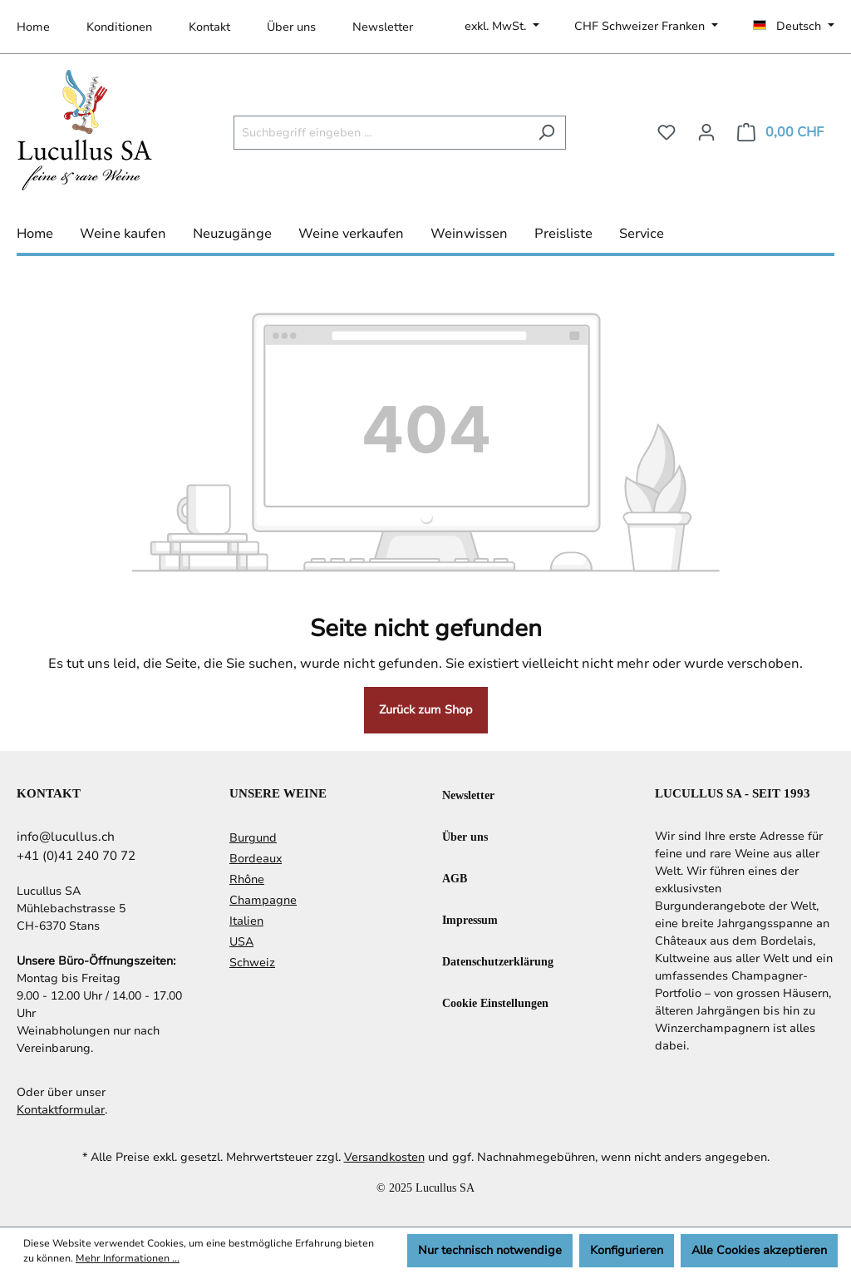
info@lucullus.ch (66, 836)
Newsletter (382, 27)
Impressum (470, 919)
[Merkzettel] (666, 133)
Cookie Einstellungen (495, 1002)
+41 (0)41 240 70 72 (76, 855)
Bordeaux (255, 859)
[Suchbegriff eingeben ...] (381, 133)
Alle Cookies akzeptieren (759, 1250)
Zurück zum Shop (426, 710)
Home (33, 27)
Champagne (263, 900)
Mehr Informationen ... (128, 1258)
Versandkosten (384, 1157)
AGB (454, 878)
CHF (641, 26)
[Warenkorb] (780, 133)
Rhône (246, 879)
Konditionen (119, 27)
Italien (246, 921)
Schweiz (252, 962)
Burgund (253, 838)
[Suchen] (546, 133)
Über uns (291, 27)
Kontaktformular (61, 1110)
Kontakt (209, 27)
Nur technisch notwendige (490, 1250)
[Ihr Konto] (706, 133)
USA (241, 942)
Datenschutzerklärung (497, 961)
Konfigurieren (626, 1250)
